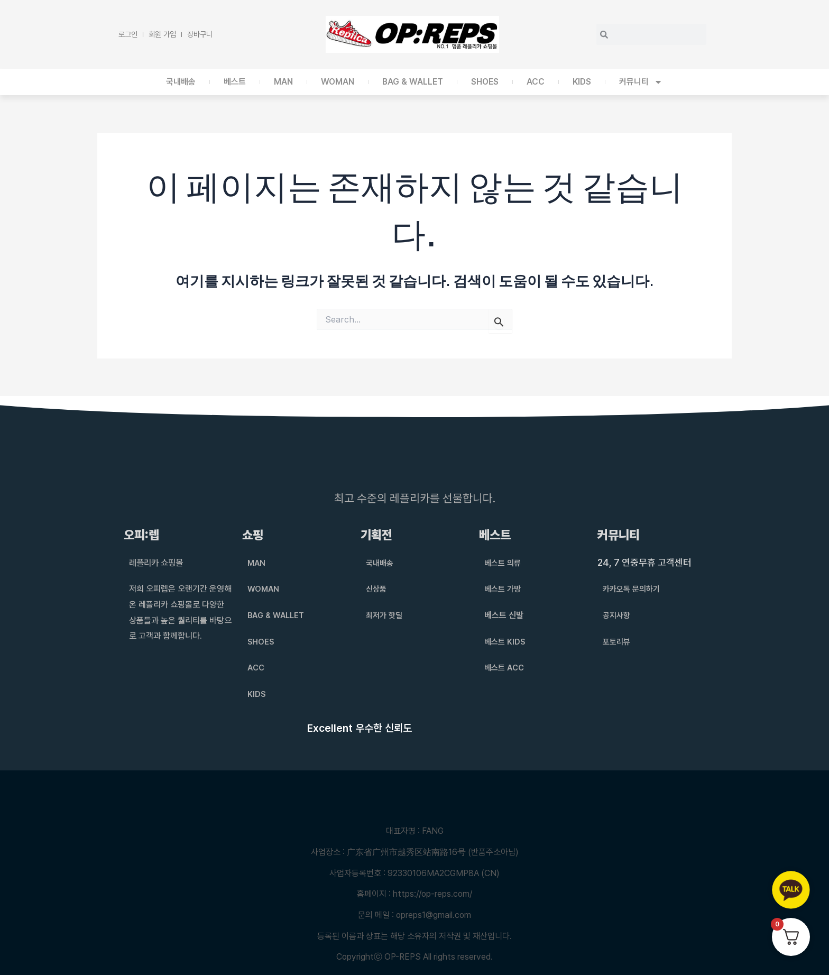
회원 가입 (162, 34)
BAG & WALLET (412, 82)
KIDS (582, 82)
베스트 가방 (503, 589)
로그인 (127, 34)
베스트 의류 (503, 563)
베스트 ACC (505, 668)
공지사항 (617, 615)
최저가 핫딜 (385, 615)
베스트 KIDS (505, 642)
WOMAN (337, 82)
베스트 (235, 82)
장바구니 (200, 34)
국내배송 (181, 82)
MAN (283, 82)
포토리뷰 (617, 642)
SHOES (485, 82)
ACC (536, 82)
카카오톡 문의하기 (633, 589)
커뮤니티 (640, 81)
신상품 (377, 589)
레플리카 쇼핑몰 (159, 562)
